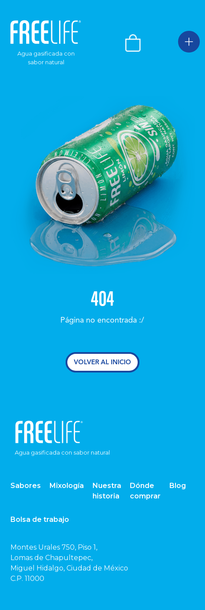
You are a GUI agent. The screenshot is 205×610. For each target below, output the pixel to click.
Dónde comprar (145, 490)
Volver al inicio (102, 362)
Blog (177, 485)
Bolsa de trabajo (39, 519)
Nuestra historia (107, 490)
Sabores (25, 485)
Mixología (67, 485)
